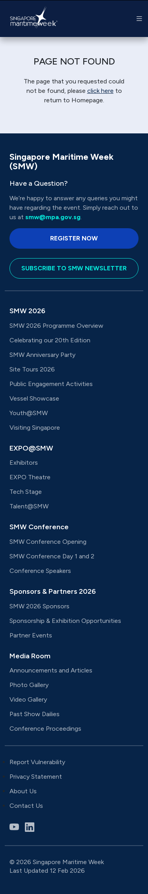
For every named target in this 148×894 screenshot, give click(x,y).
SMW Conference (39, 527)
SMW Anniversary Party (42, 354)
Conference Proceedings (45, 728)
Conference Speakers (40, 570)
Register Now (74, 238)
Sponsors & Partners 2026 (52, 591)
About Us (23, 791)
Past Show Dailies (34, 714)
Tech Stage (25, 491)
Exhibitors (23, 462)
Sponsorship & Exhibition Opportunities (65, 620)
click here (100, 90)
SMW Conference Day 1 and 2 (51, 556)
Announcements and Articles (51, 670)
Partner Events (30, 635)
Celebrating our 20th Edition (49, 340)
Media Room (30, 656)
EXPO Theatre (30, 477)
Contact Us (26, 805)
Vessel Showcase (34, 398)
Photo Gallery (29, 685)
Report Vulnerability (37, 762)
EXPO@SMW (31, 448)
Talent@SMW (29, 506)
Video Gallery (28, 699)
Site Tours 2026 (32, 369)
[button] (139, 18)
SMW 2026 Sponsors (39, 606)
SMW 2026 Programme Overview (56, 325)
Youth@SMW (28, 413)
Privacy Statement (35, 776)
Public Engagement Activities (51, 384)
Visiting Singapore (34, 427)
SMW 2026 (27, 311)
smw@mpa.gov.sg (53, 217)
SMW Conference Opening (47, 541)
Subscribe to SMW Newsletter (74, 268)
